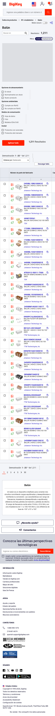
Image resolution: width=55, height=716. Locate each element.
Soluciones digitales (10, 588)
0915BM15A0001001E (34, 418)
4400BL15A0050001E (33, 262)
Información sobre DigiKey (12, 573)
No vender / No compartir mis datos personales (27, 712)
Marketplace (7, 576)
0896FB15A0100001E (33, 351)
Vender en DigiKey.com (11, 579)
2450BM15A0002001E (34, 284)
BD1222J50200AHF (32, 406)
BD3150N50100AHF (32, 339)
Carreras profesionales (11, 582)
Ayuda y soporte (9, 603)
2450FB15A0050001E (33, 362)
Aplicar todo (13, 143)
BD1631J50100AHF (32, 328)
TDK (25, 223)
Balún (40, 20)
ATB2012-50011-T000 (33, 272)
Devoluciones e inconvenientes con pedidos (19, 612)
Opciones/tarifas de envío (12, 609)
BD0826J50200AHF (32, 395)
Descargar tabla (43, 164)
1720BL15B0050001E (33, 228)
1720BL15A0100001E (33, 240)
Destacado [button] (12, 160)
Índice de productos (9, 20)
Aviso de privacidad (42, 560)
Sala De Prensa (8, 590)
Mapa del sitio (8, 585)
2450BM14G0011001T (34, 306)
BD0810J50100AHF (32, 428)
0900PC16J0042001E (33, 317)
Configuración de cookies (12, 703)
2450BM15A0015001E (34, 440)
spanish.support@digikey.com (16, 634)
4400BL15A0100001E (33, 252)
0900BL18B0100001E (33, 206)
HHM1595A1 (29, 218)
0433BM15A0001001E (33, 450)
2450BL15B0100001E (33, 183)
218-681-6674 (10, 631)
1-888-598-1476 (11, 628)
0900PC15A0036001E (33, 385)
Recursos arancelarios (11, 615)
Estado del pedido (9, 606)
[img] (15, 5)
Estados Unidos (10, 686)
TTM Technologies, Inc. (32, 335)
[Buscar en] (13, 33)
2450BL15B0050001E (33, 195)
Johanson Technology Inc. (33, 191)
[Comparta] (51, 22)
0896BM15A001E (31, 374)
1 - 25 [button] (17, 156)
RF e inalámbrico (27, 20)
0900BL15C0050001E (33, 295)
